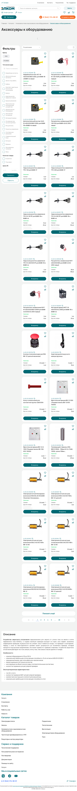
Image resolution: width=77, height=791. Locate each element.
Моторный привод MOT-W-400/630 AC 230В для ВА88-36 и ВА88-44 (61, 309)
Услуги (3, 698)
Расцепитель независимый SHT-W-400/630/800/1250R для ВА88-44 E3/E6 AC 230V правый (34, 309)
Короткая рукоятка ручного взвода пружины (60, 355)
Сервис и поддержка (12, 743)
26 (59, 620)
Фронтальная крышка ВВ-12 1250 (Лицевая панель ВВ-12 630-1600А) (62, 402)
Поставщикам (6, 755)
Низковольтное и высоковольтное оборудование (32, 23)
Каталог (11, 23)
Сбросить (10, 180)
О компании (40, 2)
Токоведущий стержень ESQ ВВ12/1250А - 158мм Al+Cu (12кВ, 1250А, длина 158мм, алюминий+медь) (62, 449)
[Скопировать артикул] (29, 72)
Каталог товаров (10, 717)
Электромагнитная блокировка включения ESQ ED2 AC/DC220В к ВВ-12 (34, 589)
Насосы (4, 725)
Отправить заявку (67, 17)
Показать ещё (49, 613)
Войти (70, 8)
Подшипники (46, 721)
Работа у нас (5, 710)
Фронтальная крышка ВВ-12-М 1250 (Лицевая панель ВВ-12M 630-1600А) (33, 449)
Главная (4, 23)
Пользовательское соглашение (12, 752)
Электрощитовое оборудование (53, 733)
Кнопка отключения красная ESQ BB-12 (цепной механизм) (34, 355)
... (55, 620)
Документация (6, 759)
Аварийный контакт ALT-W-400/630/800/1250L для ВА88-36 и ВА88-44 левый (34, 76)
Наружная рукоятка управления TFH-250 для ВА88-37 (62, 169)
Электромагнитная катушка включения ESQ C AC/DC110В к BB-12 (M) (33, 542)
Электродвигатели (8, 721)
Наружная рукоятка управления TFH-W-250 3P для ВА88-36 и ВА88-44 (62, 216)
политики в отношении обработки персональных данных (27, 786)
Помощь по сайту (7, 763)
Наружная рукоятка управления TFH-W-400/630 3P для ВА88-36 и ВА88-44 (34, 263)
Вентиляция (46, 729)
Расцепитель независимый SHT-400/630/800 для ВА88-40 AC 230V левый (62, 263)
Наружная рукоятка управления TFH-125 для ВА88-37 (34, 169)
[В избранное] (45, 54)
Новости (4, 714)
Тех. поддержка (71, 2)
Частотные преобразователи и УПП (13, 735)
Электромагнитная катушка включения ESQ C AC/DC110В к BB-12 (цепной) (61, 496)
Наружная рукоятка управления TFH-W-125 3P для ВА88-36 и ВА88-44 (34, 216)
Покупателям (60, 2)
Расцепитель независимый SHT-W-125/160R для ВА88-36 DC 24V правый (62, 76)
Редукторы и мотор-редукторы (12, 739)
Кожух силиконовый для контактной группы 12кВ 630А (33, 401)
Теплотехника (47, 725)
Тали (43, 737)
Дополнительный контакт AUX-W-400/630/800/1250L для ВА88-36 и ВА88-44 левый (34, 123)
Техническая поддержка (10, 748)
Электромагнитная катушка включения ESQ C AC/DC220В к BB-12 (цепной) (61, 589)
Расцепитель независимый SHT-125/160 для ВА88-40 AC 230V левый (62, 123)
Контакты (50, 2)
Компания (6, 694)
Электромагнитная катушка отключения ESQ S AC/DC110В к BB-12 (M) (61, 542)
